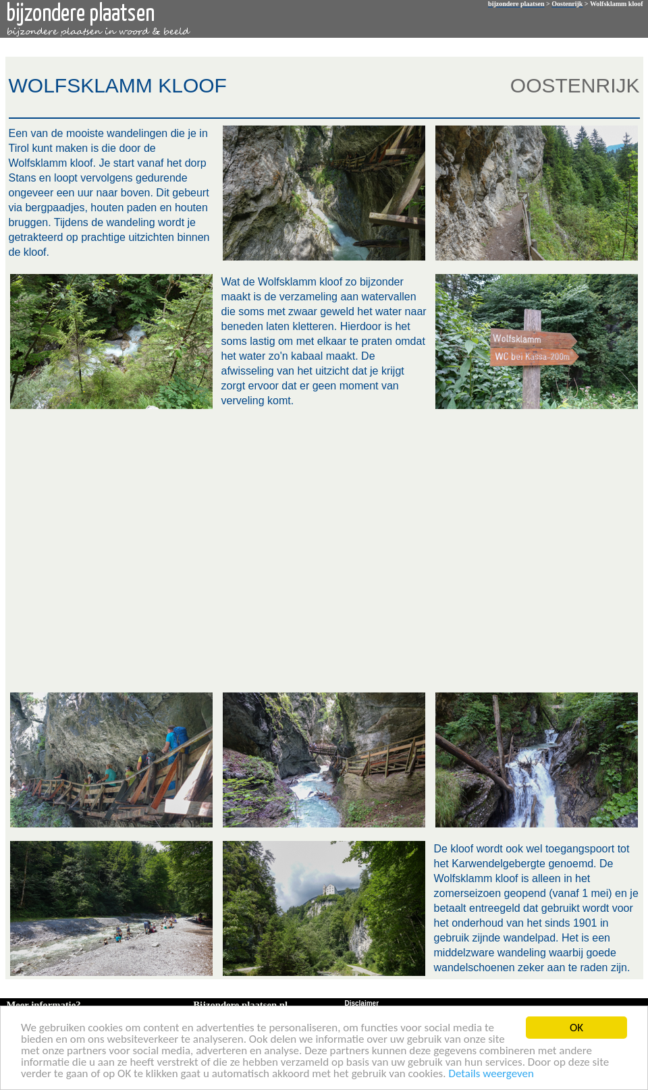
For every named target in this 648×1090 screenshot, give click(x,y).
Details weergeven (491, 1074)
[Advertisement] (133, 549)
